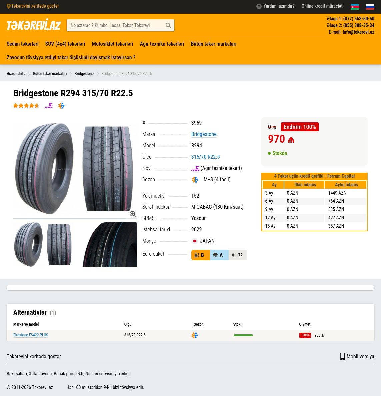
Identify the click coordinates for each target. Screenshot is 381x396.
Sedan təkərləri (23, 44)
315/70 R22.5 (205, 157)
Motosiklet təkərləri (112, 44)
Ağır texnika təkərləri (162, 44)
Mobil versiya (356, 356)
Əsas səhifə (16, 73)
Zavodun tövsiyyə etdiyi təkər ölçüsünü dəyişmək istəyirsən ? (71, 57)
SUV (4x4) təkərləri (65, 44)
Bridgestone (84, 73)
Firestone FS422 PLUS (30, 335)
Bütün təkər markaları (213, 44)
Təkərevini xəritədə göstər (34, 356)
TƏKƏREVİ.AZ (33, 25)
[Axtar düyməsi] (168, 25)
